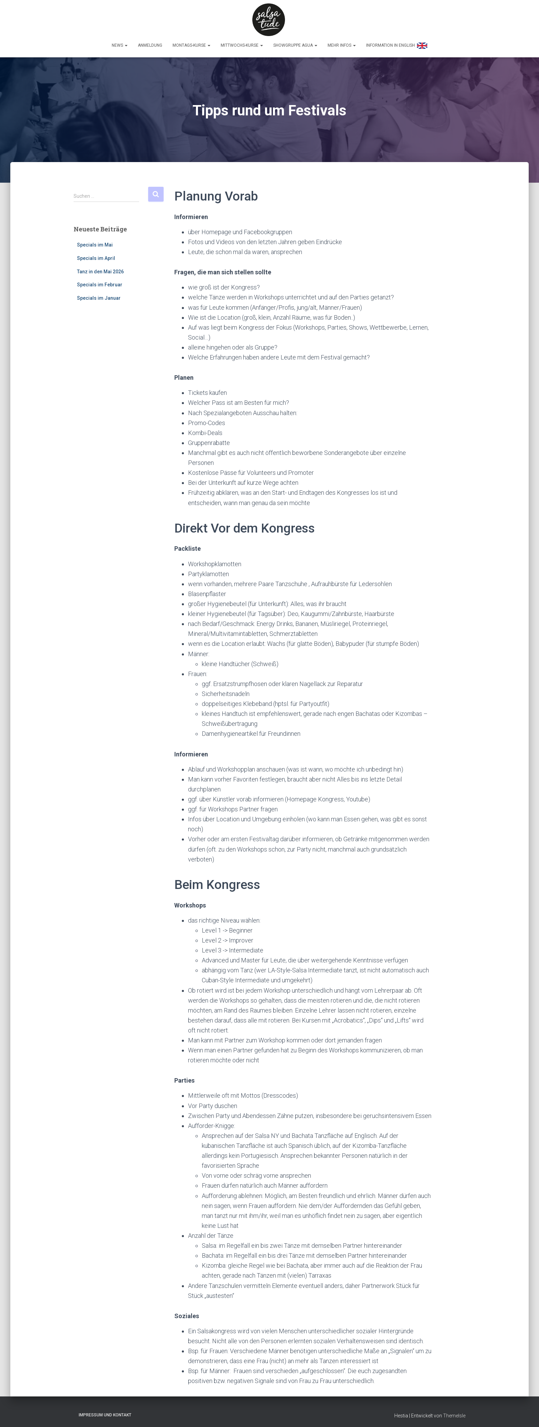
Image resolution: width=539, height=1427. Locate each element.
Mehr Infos (342, 43)
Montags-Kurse (191, 43)
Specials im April (96, 254)
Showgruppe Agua (295, 43)
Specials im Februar (99, 281)
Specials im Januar (99, 294)
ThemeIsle (454, 1411)
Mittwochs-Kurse (242, 43)
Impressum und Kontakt (105, 1410)
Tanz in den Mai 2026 (100, 268)
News (120, 43)
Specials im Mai (95, 241)
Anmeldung (150, 43)
